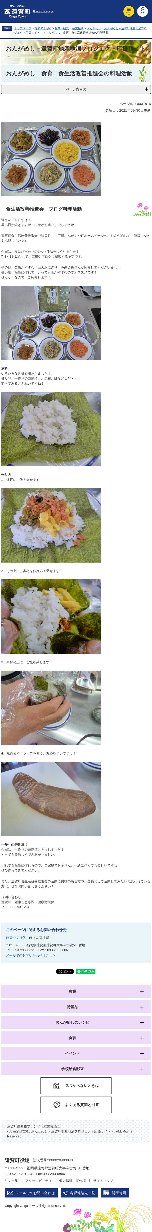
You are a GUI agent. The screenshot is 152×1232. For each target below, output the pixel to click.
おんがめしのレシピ (72, 1022)
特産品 (72, 1007)
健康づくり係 (16, 938)
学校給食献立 (72, 1069)
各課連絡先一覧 (82, 1193)
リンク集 (11, 1181)
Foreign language (43, 11)
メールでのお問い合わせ (35, 1193)
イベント (72, 1053)
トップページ (22, 28)
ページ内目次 (76, 89)
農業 (72, 991)
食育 (72, 1038)
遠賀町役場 (17, 1160)
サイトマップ (103, 1181)
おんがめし (94, 28)
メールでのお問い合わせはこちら (31, 955)
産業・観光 (62, 28)
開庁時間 (119, 1193)
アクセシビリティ (38, 1181)
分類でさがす (43, 28)
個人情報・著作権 (72, 1181)
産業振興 (78, 28)
